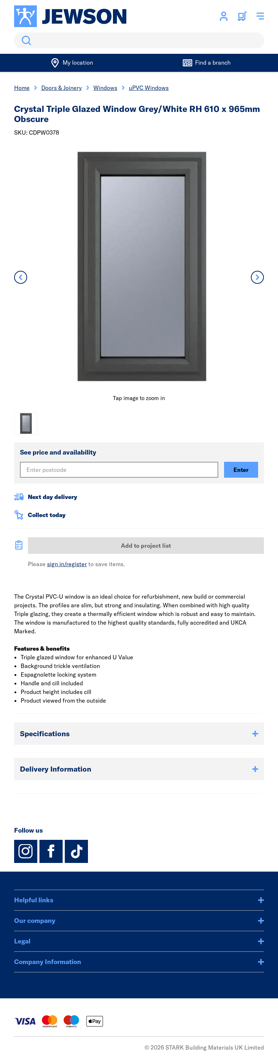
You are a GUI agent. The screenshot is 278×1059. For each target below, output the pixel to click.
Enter (241, 469)
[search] (139, 40)
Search (25, 40)
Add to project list (146, 545)
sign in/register (67, 564)
